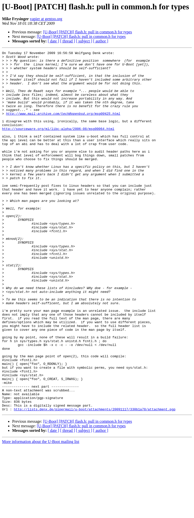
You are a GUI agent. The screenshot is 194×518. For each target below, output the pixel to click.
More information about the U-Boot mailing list (40, 513)
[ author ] (100, 41)
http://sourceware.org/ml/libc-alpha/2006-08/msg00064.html (58, 144)
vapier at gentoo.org (46, 19)
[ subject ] (84, 41)
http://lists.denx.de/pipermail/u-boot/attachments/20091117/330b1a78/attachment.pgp (95, 481)
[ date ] (53, 41)
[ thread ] (67, 41)
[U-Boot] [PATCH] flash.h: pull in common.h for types (87, 32)
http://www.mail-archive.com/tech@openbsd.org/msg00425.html (63, 126)
